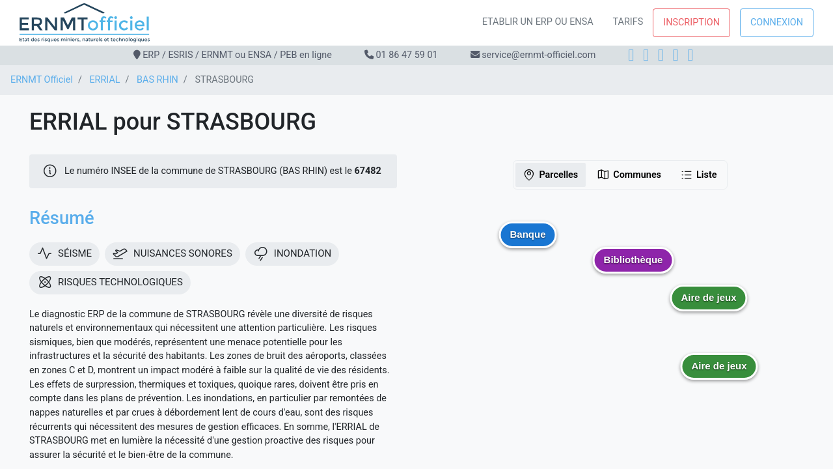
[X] (676, 55)
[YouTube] (690, 55)
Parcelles (550, 174)
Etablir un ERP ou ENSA (538, 21)
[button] (709, 307)
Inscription (691, 22)
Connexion (776, 22)
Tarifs (628, 21)
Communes (629, 174)
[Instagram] (646, 55)
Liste (698, 174)
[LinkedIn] (661, 55)
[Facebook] (631, 55)
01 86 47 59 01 (406, 55)
